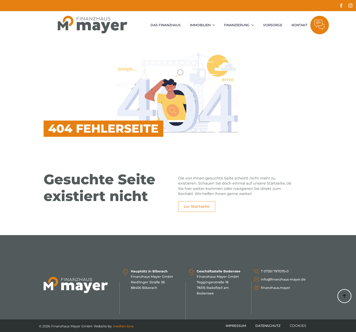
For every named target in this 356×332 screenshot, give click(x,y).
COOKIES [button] (298, 325)
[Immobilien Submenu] (215, 25)
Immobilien (200, 25)
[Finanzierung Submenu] (254, 25)
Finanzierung (237, 25)
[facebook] (341, 5)
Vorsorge (272, 25)
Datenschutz (267, 326)
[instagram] (350, 5)
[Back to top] (344, 296)
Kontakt (299, 25)
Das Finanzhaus (166, 25)
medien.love (123, 326)
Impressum (236, 326)
